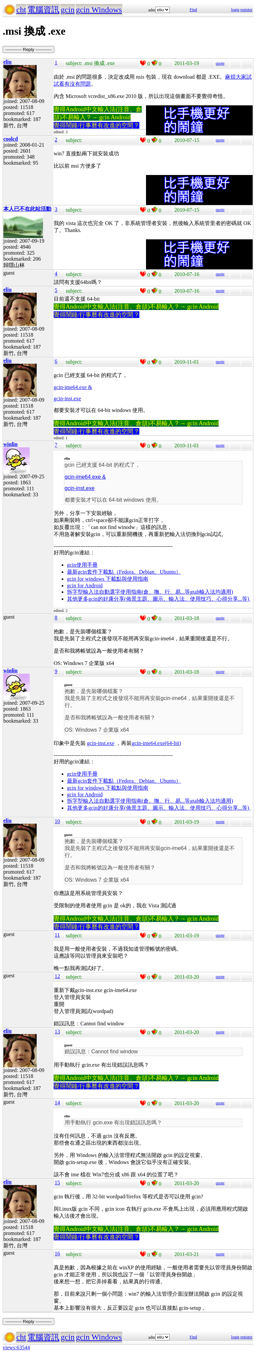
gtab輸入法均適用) (211, 592)
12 (57, 976)
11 (57, 935)
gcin (67, 9)
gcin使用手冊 (82, 565)
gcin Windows (99, 9)
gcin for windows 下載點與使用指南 (107, 579)
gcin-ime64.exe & (73, 387)
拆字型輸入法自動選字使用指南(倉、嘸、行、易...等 (128, 592)
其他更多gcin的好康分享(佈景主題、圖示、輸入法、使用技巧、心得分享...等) (158, 599)
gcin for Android (85, 585)
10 (57, 821)
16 (57, 1253)
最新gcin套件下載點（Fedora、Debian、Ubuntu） (124, 572)
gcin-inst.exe (67, 398)
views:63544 (16, 1347)
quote (220, 63)
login (235, 9)
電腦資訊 (43, 9)
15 (57, 1182)
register (246, 9)
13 (57, 1031)
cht (21, 9)
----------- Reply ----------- (28, 49)
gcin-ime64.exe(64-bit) (156, 743)
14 (57, 1102)
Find (193, 9)
